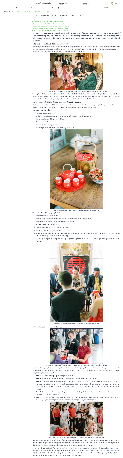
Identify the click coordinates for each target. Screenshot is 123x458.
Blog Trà (50, 8)
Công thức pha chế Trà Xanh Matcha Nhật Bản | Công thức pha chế (50, 28)
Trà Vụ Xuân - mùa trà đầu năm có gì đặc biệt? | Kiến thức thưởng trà (50, 26)
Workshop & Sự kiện (40, 8)
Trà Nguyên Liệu (15, 8)
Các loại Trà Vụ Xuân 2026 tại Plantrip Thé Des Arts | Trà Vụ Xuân (49, 24)
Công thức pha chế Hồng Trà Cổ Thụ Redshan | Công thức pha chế (50, 30)
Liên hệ (57, 8)
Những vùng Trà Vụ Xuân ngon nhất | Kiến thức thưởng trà (47, 21)
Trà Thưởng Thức (27, 8)
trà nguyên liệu (112, 450)
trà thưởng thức (91, 450)
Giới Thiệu (6, 8)
